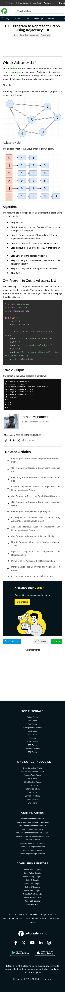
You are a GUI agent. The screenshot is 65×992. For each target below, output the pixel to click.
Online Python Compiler (33, 874)
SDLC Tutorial (32, 800)
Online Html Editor (32, 905)
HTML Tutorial (32, 742)
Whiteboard (23, 3)
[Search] (39, 11)
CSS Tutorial (32, 745)
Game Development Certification (32, 844)
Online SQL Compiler (33, 901)
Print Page (12, 641)
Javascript (38, 18)
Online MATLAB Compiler (32, 894)
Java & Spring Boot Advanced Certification (32, 823)
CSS (27, 18)
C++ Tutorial (32, 725)
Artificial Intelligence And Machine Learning (32, 837)
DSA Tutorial (32, 793)
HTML (17, 18)
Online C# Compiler (32, 887)
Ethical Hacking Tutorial (32, 782)
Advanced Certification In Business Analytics (32, 833)
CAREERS (33, 915)
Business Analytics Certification (32, 819)
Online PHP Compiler (32, 891)
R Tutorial (32, 739)
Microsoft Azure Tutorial (32, 775)
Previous (39, 641)
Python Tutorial (32, 718)
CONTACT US (50, 915)
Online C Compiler (32, 880)
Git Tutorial (32, 779)
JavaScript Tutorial (33, 749)
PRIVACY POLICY (23, 919)
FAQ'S (32, 923)
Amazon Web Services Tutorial (32, 772)
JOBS (41, 915)
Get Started (22, 602)
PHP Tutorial (32, 735)
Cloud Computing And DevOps (32, 830)
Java (60, 18)
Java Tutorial (32, 721)
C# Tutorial (32, 732)
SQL (8, 18)
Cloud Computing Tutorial (32, 768)
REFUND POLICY (39, 919)
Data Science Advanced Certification (32, 826)
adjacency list (13, 68)
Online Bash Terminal (32, 898)
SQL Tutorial (32, 752)
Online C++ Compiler (32, 884)
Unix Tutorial (32, 803)
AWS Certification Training (32, 851)
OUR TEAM (22, 915)
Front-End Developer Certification (32, 847)
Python (50, 18)
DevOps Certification (32, 840)
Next (56, 641)
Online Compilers (43, 3)
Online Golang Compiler (32, 877)
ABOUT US (12, 915)
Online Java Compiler (32, 870)
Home (9, 3)
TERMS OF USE (7, 919)
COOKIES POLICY (55, 919)
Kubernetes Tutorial (32, 789)
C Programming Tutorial (33, 728)
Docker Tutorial (32, 786)
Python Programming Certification (32, 854)
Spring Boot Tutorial (32, 796)
